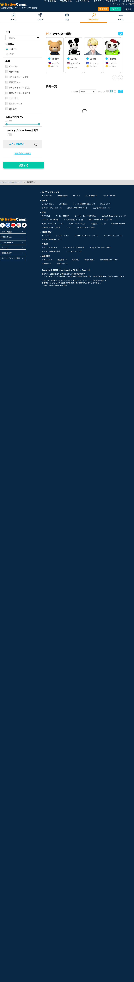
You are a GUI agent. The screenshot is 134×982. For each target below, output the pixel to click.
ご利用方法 (63, 204)
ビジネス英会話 (7, 242)
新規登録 (103, 9)
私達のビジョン (62, 263)
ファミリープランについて (52, 207)
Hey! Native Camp (118, 223)
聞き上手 (13, 108)
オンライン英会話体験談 (51, 251)
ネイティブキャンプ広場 (51, 227)
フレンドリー (15, 98)
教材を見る (46, 216)
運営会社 (62, 259)
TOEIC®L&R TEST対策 (50, 219)
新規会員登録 (63, 195)
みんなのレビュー (62, 235)
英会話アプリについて (101, 207)
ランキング (46, 235)
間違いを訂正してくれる (19, 92)
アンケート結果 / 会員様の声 (73, 247)
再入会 (128, 9)
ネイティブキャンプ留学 (123, 3)
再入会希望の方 (91, 195)
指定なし (12, 37)
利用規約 (75, 259)
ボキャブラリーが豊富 (18, 76)
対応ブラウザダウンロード (77, 207)
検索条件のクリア (23, 153)
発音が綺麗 (14, 71)
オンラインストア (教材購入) (85, 216)
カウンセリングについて (113, 235)
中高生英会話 (7, 237)
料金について (105, 204)
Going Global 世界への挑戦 (100, 247)
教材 (12, 54)
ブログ (68, 227)
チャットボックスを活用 (19, 87)
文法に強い (14, 66)
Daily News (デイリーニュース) (100, 219)
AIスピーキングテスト (77, 223)
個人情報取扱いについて (109, 259)
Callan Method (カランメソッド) (114, 216)
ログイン (116, 9)
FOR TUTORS (109, 195)
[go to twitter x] (2, 225)
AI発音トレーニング (98, 223)
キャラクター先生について (52, 239)
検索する (24, 165)
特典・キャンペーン (49, 247)
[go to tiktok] (24, 225)
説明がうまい (15, 82)
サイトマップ (47, 259)
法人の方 (5, 247)
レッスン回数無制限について (84, 204)
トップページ (47, 195)
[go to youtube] (13, 225)
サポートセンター (74, 251)
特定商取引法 (89, 259)
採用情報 (46, 263)
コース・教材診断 (62, 216)
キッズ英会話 (7, 231)
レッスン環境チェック (73, 219)
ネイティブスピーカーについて (86, 235)
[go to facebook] (7, 225)
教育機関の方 (7, 253)
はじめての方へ (48, 204)
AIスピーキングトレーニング (52, 223)
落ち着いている (15, 103)
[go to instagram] (18, 225)
